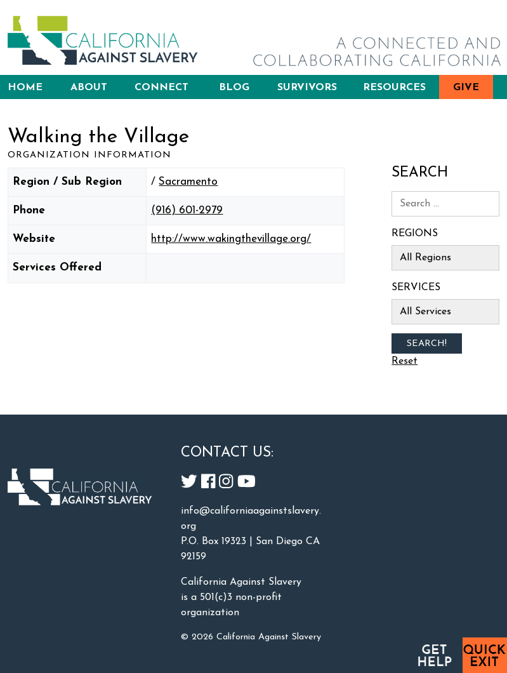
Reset (405, 361)
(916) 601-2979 (187, 210)
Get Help (434, 655)
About (88, 88)
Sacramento (188, 182)
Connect (161, 88)
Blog (234, 88)
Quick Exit (485, 655)
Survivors (307, 88)
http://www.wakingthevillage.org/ (231, 239)
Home (25, 88)
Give (466, 88)
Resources (394, 88)
